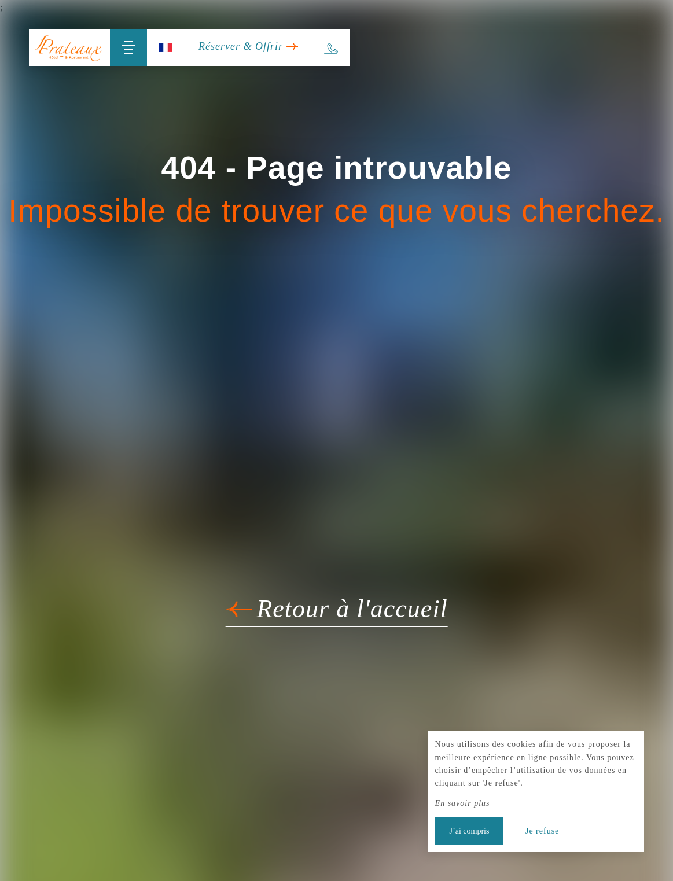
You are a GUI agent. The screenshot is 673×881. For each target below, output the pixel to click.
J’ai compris (470, 831)
